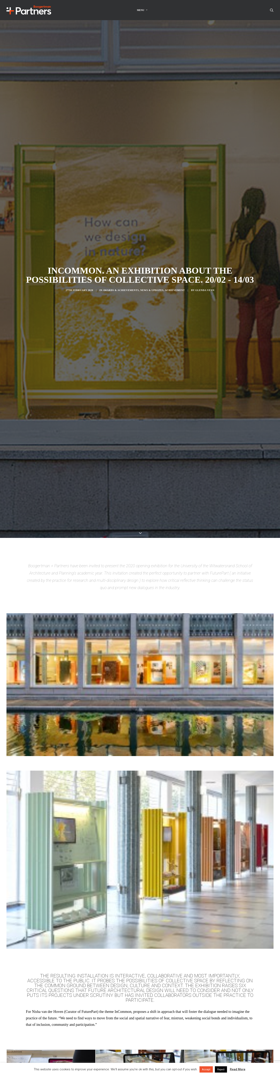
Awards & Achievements (121, 154)
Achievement (175, 154)
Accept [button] (206, 1069)
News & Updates (151, 154)
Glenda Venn (204, 154)
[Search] (272, 10)
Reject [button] (221, 1069)
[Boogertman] (28, 10)
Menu (142, 10)
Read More (237, 1069)
